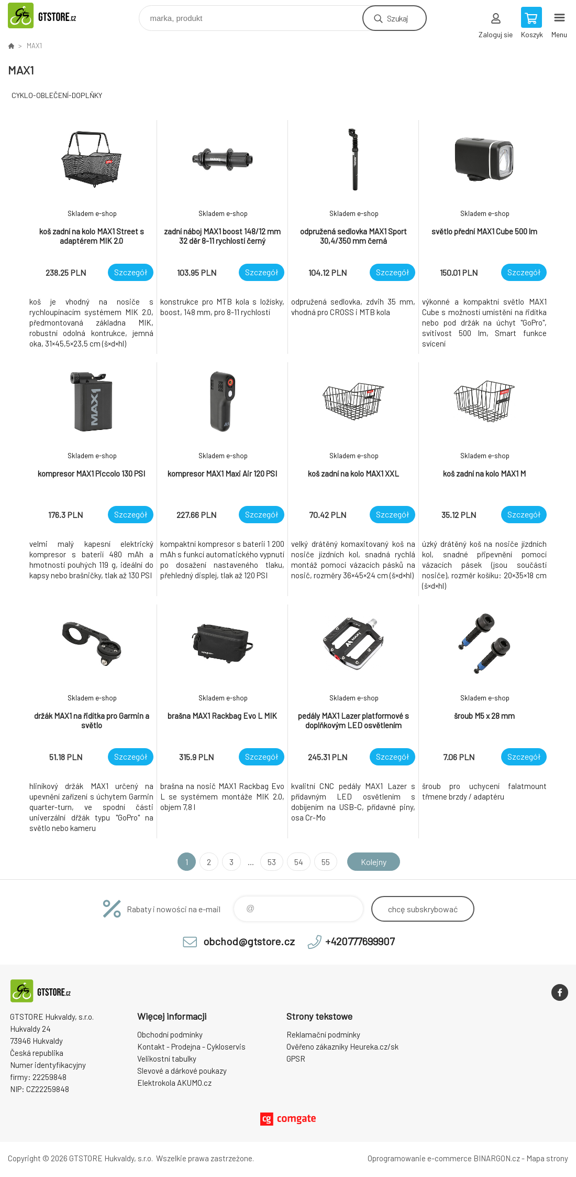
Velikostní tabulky (166, 1058)
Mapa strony (547, 1158)
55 (326, 862)
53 (272, 862)
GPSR (295, 1058)
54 (298, 862)
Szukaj (397, 18)
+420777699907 (359, 941)
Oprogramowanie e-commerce (420, 1158)
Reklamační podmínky (323, 1034)
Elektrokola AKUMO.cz (174, 1082)
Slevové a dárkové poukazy (182, 1070)
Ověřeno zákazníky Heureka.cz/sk (342, 1046)
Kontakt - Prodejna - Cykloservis (191, 1046)
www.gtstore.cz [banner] (54, 15)
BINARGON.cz (496, 1158)
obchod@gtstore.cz (249, 941)
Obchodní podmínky (170, 1034)
